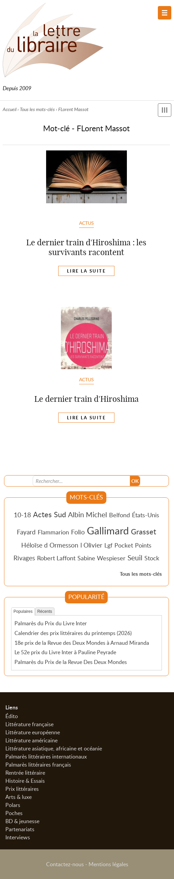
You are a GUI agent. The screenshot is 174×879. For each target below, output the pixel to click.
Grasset (143, 531)
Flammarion (53, 532)
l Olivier (91, 545)
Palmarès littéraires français (38, 764)
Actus (86, 222)
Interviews (17, 837)
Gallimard (108, 530)
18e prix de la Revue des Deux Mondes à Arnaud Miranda (81, 642)
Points (143, 545)
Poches (14, 813)
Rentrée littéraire (25, 772)
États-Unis (145, 515)
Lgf (108, 545)
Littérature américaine (31, 740)
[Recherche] (81, 481)
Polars (12, 805)
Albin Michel (87, 514)
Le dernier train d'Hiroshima (86, 399)
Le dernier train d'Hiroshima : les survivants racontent (86, 247)
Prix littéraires (22, 789)
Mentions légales (108, 864)
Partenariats (19, 829)
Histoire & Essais (25, 780)
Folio (78, 531)
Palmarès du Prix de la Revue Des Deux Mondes (70, 662)
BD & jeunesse (22, 821)
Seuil (135, 557)
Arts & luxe (18, 797)
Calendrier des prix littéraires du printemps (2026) (73, 633)
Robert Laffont (56, 558)
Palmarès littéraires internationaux (46, 756)
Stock (151, 558)
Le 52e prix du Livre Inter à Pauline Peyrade (65, 652)
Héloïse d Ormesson (49, 545)
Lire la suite (86, 271)
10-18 (22, 514)
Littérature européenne (32, 732)
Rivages (24, 557)
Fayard (26, 531)
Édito (11, 716)
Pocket (123, 545)
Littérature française (29, 724)
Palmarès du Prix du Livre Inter (50, 623)
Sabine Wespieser (101, 558)
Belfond (119, 515)
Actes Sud (49, 514)
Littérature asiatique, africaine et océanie (53, 748)
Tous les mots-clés (37, 109)
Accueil (9, 109)
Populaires (23, 611)
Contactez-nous (65, 864)
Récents (44, 611)
